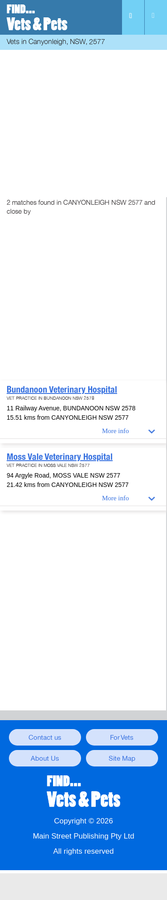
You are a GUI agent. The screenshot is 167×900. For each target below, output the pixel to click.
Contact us (45, 738)
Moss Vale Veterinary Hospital (60, 456)
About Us (45, 758)
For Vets (122, 738)
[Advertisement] (83, 121)
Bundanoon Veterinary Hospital (62, 389)
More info (115, 430)
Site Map (122, 758)
